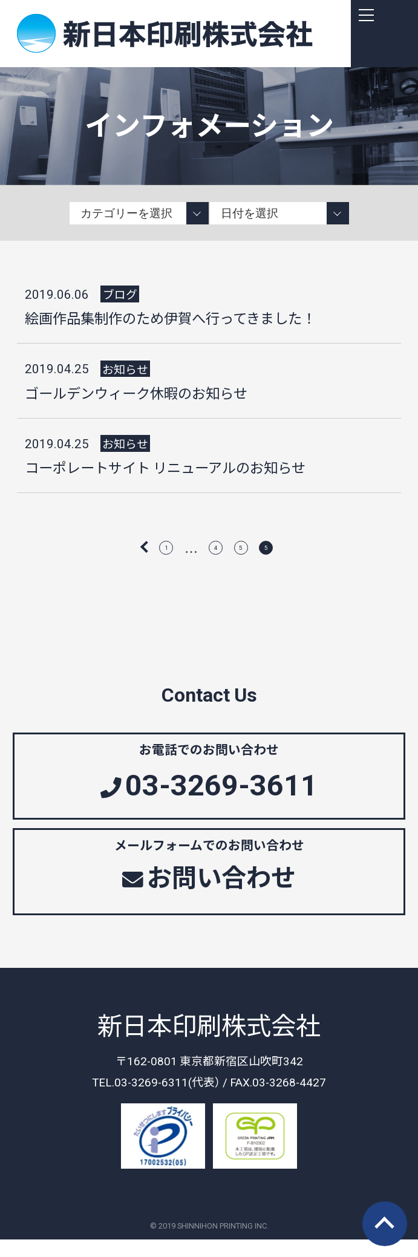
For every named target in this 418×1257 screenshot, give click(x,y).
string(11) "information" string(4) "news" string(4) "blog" (139, 213)
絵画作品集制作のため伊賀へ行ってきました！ (170, 317)
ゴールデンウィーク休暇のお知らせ (136, 392)
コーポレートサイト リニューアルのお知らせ (165, 467)
